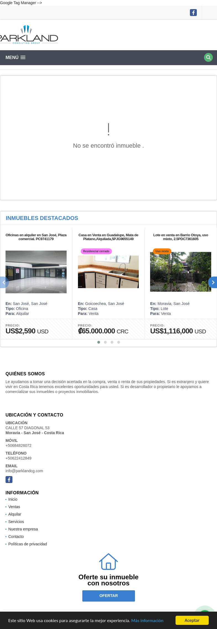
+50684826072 (19, 445)
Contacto (16, 536)
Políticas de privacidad (27, 544)
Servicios (16, 521)
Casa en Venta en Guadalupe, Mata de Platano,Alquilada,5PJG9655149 (108, 237)
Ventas (14, 507)
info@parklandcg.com (24, 471)
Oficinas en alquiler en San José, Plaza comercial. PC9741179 (36, 237)
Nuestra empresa (23, 529)
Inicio (12, 499)
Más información (147, 621)
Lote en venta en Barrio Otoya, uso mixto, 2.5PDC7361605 (180, 237)
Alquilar (14, 514)
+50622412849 (19, 458)
